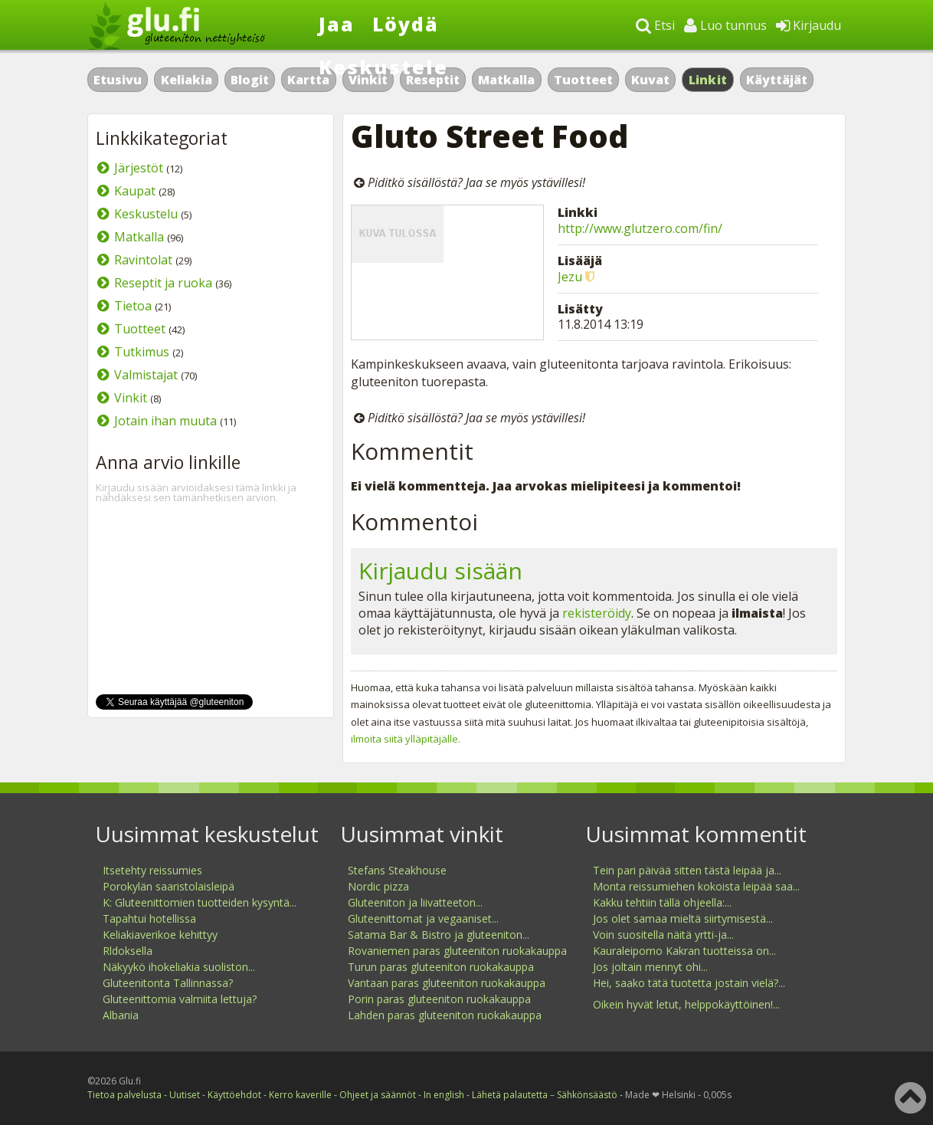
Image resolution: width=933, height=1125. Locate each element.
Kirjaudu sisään (440, 570)
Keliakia (186, 79)
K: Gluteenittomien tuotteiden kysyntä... (199, 902)
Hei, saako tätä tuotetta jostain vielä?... (689, 983)
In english (444, 1094)
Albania (121, 1015)
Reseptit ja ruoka (163, 282)
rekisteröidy (596, 613)
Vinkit (130, 397)
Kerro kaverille (300, 1094)
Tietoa (133, 305)
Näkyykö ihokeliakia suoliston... (179, 966)
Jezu (570, 276)
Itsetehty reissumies (152, 870)
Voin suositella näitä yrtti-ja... (663, 934)
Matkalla (506, 79)
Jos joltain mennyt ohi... (650, 966)
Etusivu (117, 79)
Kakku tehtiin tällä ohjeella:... (662, 902)
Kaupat (135, 190)
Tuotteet (583, 79)
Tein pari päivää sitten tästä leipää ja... (687, 870)
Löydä (405, 24)
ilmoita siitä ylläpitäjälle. (405, 739)
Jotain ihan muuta (165, 420)
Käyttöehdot (234, 1094)
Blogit (250, 79)
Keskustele (383, 67)
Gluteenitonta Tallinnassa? (168, 983)
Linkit (708, 79)
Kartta (308, 79)
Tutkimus (141, 351)
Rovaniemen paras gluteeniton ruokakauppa (457, 950)
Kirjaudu (808, 25)
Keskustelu (146, 213)
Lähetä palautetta (510, 1094)
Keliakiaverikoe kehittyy (160, 934)
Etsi (655, 25)
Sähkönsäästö (587, 1094)
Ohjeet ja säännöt (377, 1094)
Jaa (337, 24)
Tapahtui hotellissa (149, 918)
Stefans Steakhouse (397, 870)
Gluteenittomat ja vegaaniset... (423, 918)
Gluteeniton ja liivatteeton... (415, 902)
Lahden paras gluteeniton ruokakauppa (445, 1015)
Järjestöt (138, 167)
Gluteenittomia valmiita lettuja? (180, 999)
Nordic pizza (378, 886)
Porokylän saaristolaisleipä (168, 886)
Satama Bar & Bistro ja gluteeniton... (438, 934)
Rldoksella (127, 950)
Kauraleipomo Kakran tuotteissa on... (684, 950)
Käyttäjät (776, 79)
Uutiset (184, 1094)
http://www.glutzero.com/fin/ (640, 228)
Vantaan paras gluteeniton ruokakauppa (446, 983)
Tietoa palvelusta (124, 1094)
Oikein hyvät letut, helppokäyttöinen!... (686, 1004)
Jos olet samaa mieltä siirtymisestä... (683, 918)
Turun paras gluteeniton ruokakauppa (441, 966)
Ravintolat (143, 259)
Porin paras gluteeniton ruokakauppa (439, 999)
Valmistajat (146, 374)
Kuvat (650, 79)
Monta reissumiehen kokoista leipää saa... (696, 886)
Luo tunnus (725, 25)
